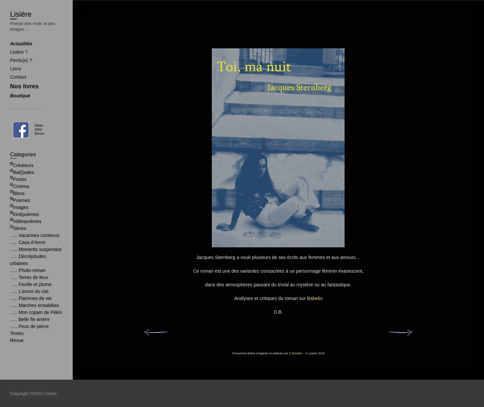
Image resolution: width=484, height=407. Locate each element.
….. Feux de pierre (29, 326)
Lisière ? (19, 52)
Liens (15, 68)
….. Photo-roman (28, 270)
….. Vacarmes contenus (34, 235)
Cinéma (21, 186)
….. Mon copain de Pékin (36, 312)
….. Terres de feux (29, 277)
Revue (16, 340)
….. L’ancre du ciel (29, 291)
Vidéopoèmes (27, 221)
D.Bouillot (295, 353)
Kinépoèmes (26, 214)
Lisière (21, 14)
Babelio (315, 298)
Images (20, 207)
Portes (19, 179)
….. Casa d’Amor (28, 242)
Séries (19, 228)
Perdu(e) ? (21, 60)
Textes (16, 333)
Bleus (19, 193)
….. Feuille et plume (31, 284)
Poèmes (21, 200)
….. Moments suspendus (36, 249)
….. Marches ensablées (34, 305)
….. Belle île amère (30, 319)
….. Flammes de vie (30, 298)
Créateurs (23, 165)
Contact (18, 77)
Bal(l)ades (23, 172)
